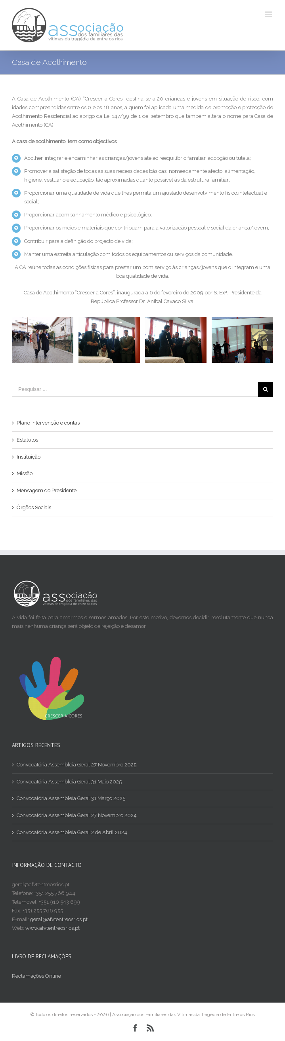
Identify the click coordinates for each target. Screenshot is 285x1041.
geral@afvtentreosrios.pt (59, 919)
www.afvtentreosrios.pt (52, 928)
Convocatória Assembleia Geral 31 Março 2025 (71, 798)
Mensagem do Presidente (47, 490)
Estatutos (27, 440)
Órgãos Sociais (34, 507)
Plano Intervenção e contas (48, 423)
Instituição (28, 457)
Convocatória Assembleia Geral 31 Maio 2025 (69, 782)
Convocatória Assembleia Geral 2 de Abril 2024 (72, 832)
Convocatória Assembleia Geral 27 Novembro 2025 (76, 765)
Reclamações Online (36, 976)
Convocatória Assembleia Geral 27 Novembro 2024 (77, 815)
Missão (25, 473)
